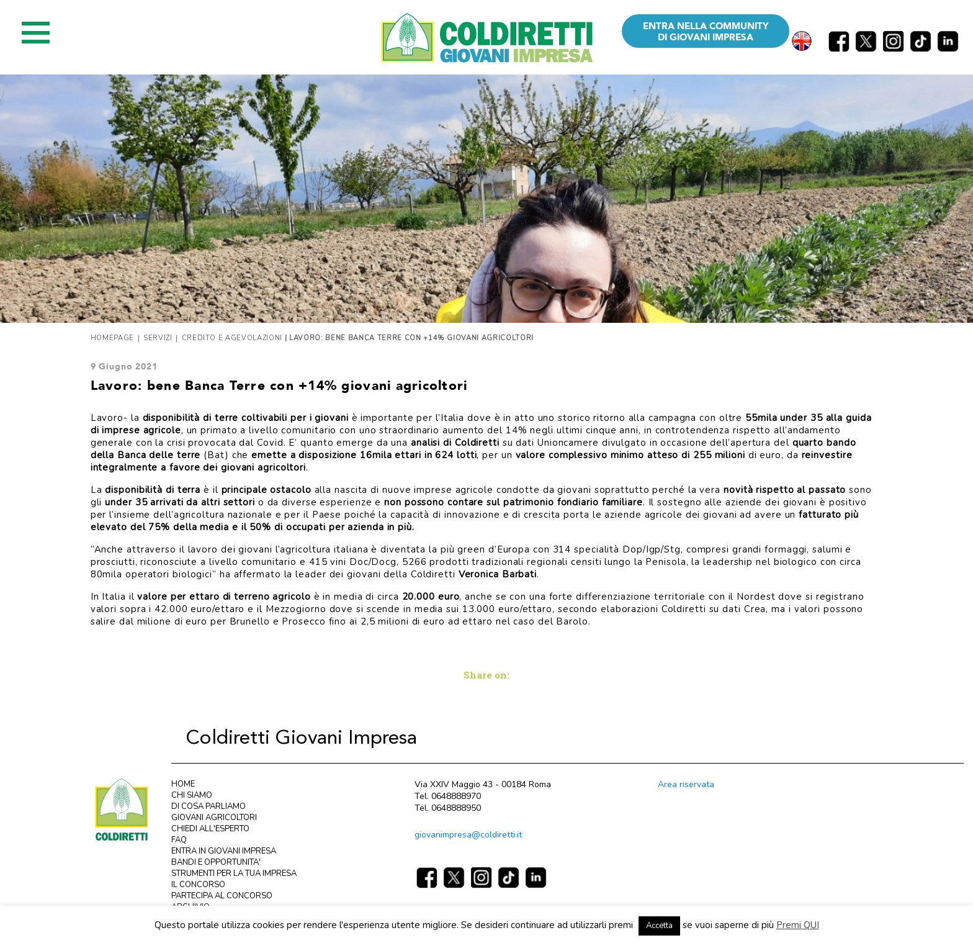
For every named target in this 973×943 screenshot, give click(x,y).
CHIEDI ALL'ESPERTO (210, 828)
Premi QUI (797, 925)
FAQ (179, 840)
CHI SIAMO (191, 795)
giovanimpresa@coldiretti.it (468, 835)
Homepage (112, 338)
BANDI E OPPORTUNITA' (216, 862)
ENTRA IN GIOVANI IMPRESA (223, 851)
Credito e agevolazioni (232, 338)
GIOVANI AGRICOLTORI (214, 817)
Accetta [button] (659, 925)
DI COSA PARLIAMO (208, 806)
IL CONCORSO (198, 884)
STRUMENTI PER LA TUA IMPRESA (234, 873)
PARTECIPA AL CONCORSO (221, 895)
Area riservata (686, 784)
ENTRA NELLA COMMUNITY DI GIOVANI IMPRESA (706, 31)
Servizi (158, 338)
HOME (183, 784)
